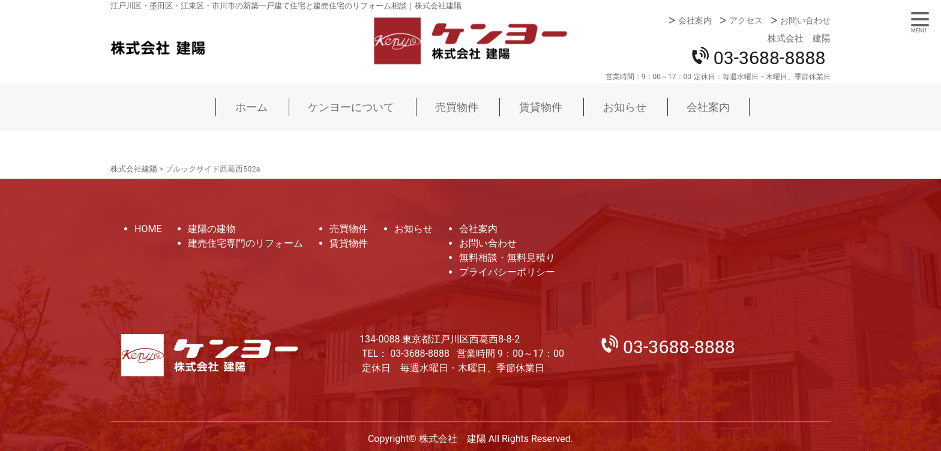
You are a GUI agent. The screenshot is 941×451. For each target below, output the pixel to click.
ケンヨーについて (351, 107)
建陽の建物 (212, 228)
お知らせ (624, 107)
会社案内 (695, 20)
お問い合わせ (805, 20)
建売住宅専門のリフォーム (245, 243)
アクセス (746, 20)
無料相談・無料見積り (507, 257)
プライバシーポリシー (507, 272)
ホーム (251, 107)
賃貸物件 (540, 107)
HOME (147, 228)
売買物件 (456, 107)
